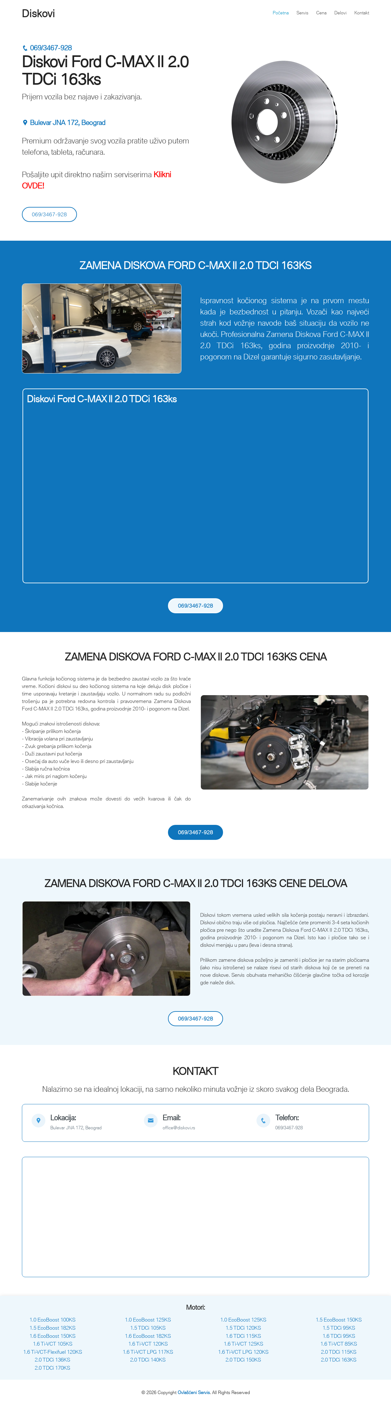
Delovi (340, 12)
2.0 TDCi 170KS (52, 1368)
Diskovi (38, 13)
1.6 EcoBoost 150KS (52, 1336)
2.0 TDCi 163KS (338, 1360)
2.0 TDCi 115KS (338, 1352)
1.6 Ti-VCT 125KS (243, 1344)
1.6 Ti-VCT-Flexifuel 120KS (52, 1352)
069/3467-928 (47, 48)
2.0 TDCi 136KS (52, 1360)
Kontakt (361, 12)
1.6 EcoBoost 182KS (148, 1336)
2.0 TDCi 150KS (243, 1360)
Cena (321, 12)
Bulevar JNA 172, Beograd (63, 123)
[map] (83, 1123)
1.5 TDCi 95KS (338, 1328)
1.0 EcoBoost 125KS (148, 1320)
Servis (302, 12)
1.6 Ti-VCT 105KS (52, 1344)
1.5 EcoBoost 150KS (339, 1320)
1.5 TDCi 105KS (147, 1328)
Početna (281, 12)
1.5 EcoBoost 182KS (52, 1328)
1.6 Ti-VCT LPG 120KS (243, 1352)
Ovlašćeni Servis (194, 1392)
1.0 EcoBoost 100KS (52, 1320)
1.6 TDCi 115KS (243, 1336)
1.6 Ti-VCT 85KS (338, 1344)
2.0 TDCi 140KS (147, 1360)
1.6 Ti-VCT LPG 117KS (148, 1352)
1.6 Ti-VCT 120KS (148, 1344)
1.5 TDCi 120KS (243, 1328)
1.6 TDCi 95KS (338, 1336)
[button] (34, 329)
